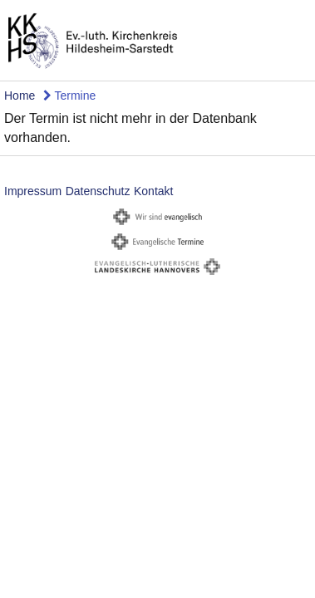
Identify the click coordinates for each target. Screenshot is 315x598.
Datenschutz (98, 191)
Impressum (33, 191)
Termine (69, 95)
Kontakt (153, 191)
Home (19, 95)
